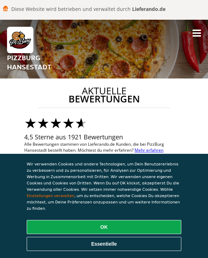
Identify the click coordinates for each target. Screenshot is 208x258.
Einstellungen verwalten (50, 195)
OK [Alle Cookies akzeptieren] (104, 227)
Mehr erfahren (149, 150)
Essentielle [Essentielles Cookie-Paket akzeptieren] (104, 244)
